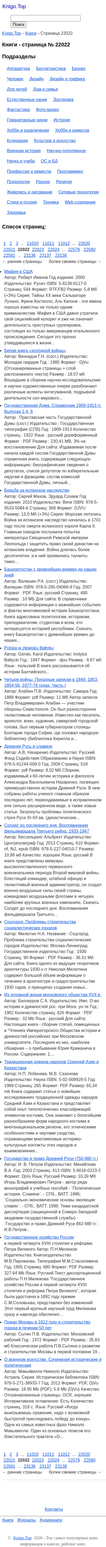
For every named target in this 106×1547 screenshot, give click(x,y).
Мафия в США (18, 271)
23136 (30, 255)
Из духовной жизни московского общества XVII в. (52, 994)
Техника (51, 202)
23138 (61, 255)
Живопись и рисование (29, 192)
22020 (84, 243)
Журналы (26, 1520)
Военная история (24, 150)
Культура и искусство (55, 140)
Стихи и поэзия (22, 202)
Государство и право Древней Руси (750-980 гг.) (51, 1158)
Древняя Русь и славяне (28, 746)
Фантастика (18, 109)
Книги (8, 1520)
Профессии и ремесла (29, 171)
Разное (43, 181)
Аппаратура (18, 68)
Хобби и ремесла (72, 130)
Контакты (54, 1509)
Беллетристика (51, 68)
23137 (45, 255)
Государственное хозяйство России (39, 1237)
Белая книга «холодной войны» (35, 350)
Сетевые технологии (79, 192)
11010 (33, 243)
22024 (54, 249)
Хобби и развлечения (28, 130)
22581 (9, 255)
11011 (48, 243)
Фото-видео (47, 109)
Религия (64, 181)
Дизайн (36, 79)
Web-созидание (80, 202)
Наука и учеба (21, 161)
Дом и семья (45, 89)
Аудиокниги (51, 1520)
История (62, 120)
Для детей (17, 89)
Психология (18, 181)
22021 (9, 249)
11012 (64, 243)
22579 (74, 249)
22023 (38, 249)
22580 (90, 249)
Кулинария (17, 140)
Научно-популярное (66, 150)
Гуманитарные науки (27, 120)
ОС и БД (49, 161)
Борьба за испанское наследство (36, 490)
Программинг (70, 171)
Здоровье (16, 212)
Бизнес (79, 68)
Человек (15, 79)
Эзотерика (63, 99)
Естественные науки (27, 99)
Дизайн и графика (67, 79)
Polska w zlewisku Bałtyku (29, 648)
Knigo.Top (14, 6)
